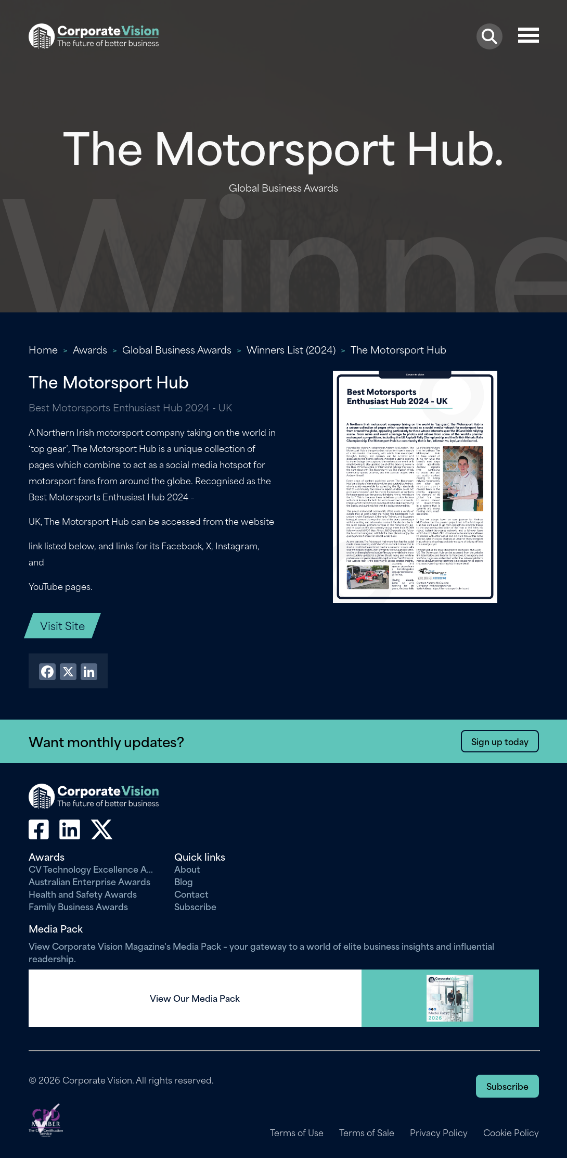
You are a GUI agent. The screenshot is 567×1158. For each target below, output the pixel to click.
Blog (183, 881)
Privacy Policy (439, 1132)
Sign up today (500, 741)
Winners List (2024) (291, 349)
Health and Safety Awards (83, 893)
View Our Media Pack (195, 998)
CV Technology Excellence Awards (94, 868)
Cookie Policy (511, 1132)
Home (43, 349)
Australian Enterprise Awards (89, 881)
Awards (90, 349)
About (187, 868)
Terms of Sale (366, 1132)
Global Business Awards (176, 349)
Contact (191, 893)
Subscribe (195, 906)
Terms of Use (297, 1132)
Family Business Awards (78, 906)
